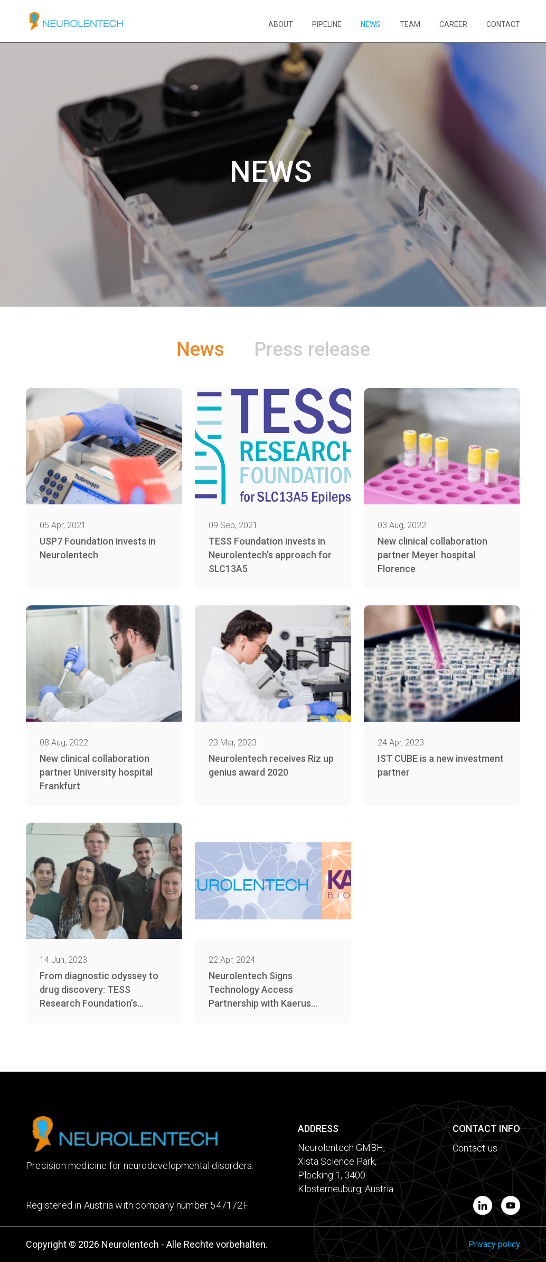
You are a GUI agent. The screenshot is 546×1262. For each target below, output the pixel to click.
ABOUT (280, 24)
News (200, 349)
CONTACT (503, 24)
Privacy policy (494, 1244)
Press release (312, 349)
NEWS (371, 24)
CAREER (453, 24)
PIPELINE (327, 24)
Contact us (475, 1148)
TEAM (410, 24)
